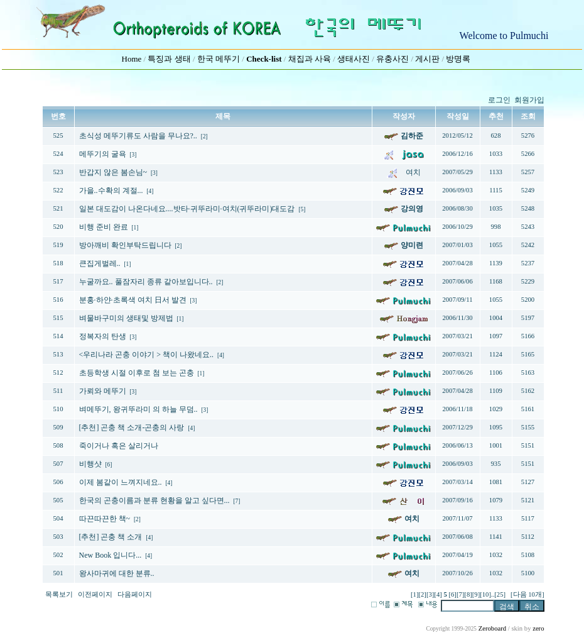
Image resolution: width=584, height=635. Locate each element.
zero (538, 628)
